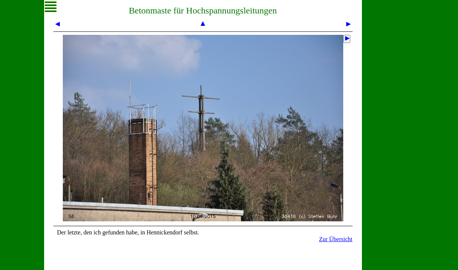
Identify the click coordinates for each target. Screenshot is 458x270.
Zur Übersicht (335, 239)
